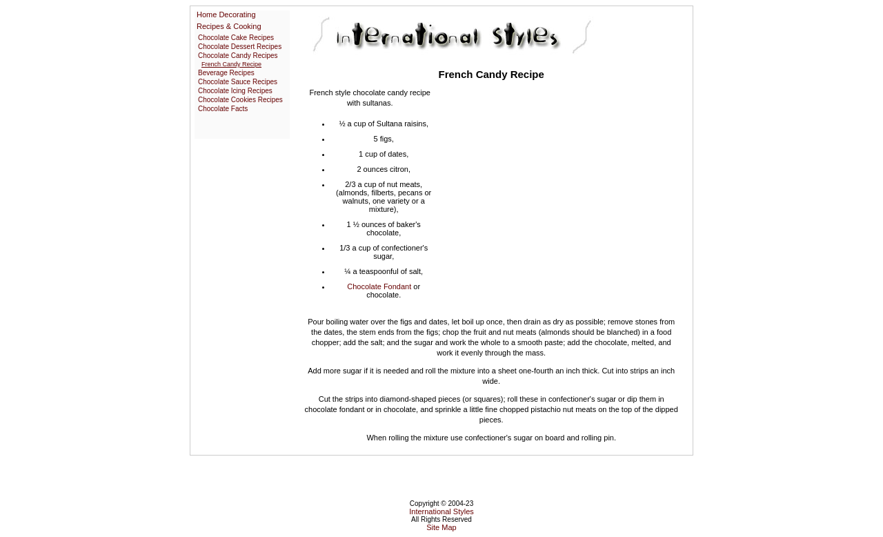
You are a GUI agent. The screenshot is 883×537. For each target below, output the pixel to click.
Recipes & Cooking (229, 26)
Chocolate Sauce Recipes (237, 82)
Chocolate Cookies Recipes (240, 100)
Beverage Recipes (226, 73)
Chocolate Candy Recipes (238, 55)
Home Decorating (226, 14)
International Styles (441, 511)
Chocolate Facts (223, 109)
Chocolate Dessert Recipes (239, 46)
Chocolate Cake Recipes (236, 37)
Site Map (441, 527)
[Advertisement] (557, 189)
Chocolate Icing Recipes (235, 91)
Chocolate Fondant (379, 286)
